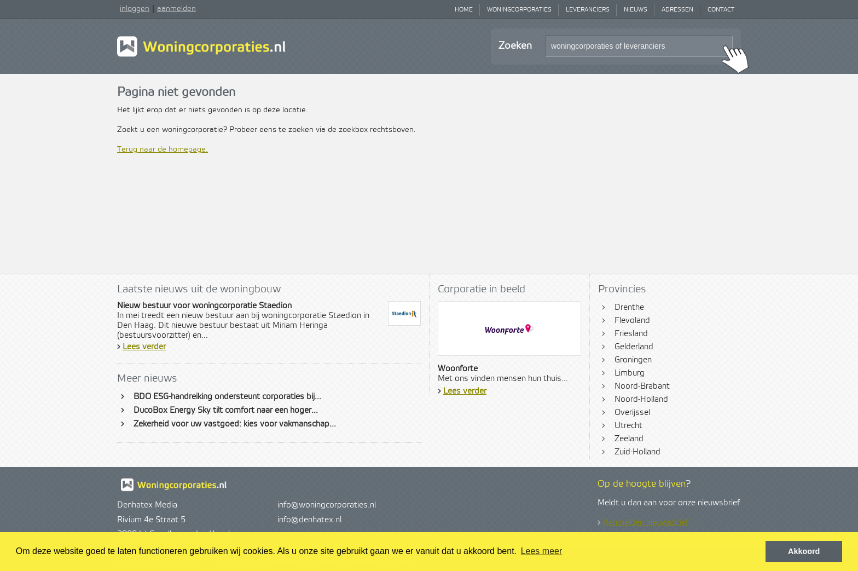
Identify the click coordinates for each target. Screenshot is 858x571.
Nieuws (635, 10)
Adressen (677, 10)
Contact (721, 10)
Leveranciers (588, 10)
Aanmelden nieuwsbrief (645, 523)
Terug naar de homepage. (162, 149)
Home (464, 10)
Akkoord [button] (804, 551)
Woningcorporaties (519, 10)
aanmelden (176, 9)
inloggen (134, 9)
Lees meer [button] (542, 551)
